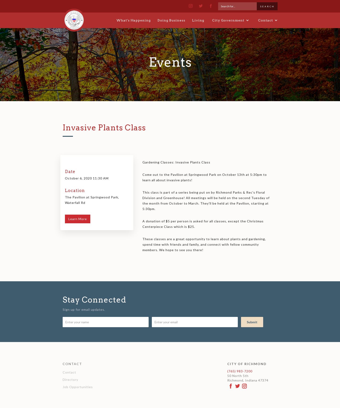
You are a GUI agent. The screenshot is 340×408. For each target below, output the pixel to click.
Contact (69, 372)
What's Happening (133, 20)
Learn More (77, 219)
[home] (74, 18)
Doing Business (171, 20)
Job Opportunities (78, 387)
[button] (231, 20)
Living (198, 20)
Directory (70, 380)
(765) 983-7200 (239, 371)
